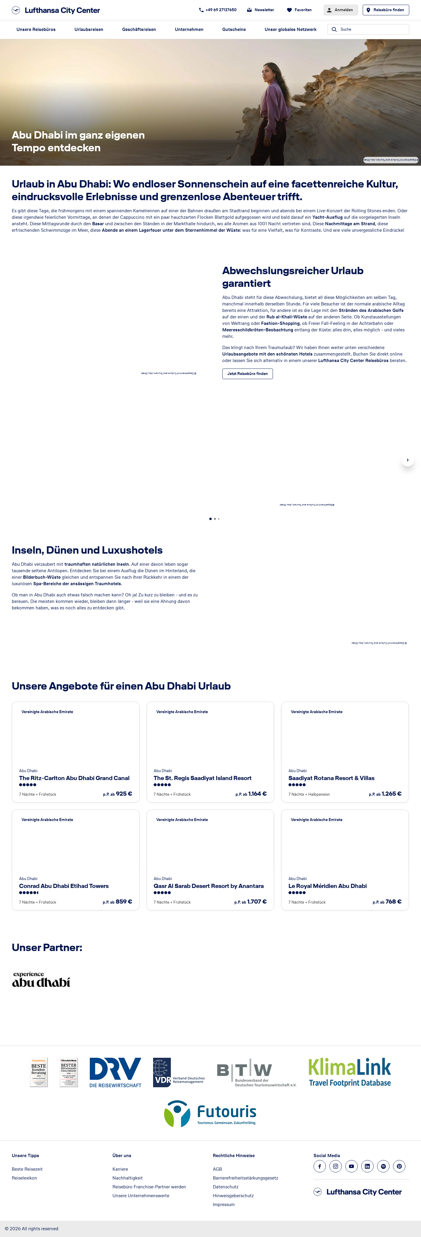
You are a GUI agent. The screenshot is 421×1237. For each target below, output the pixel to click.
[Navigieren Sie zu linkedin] (367, 1166)
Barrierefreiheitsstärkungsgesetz (245, 1178)
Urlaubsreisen (88, 29)
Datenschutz (225, 1187)
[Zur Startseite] (58, 10)
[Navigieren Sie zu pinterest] (399, 1166)
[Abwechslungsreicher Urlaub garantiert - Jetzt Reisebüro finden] (247, 374)
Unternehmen (189, 29)
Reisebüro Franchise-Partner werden (149, 1187)
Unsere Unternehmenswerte (140, 1195)
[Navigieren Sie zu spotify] (383, 1166)
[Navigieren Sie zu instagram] (335, 1166)
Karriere (120, 1169)
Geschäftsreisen (139, 29)
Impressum (224, 1204)
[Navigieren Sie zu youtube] (351, 1166)
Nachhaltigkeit (127, 1178)
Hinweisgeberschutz (233, 1195)
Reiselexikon (24, 1178)
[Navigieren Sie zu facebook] (320, 1166)
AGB (217, 1169)
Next (408, 460)
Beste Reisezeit (27, 1169)
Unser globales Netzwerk (290, 29)
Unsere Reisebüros (36, 29)
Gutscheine (234, 29)
